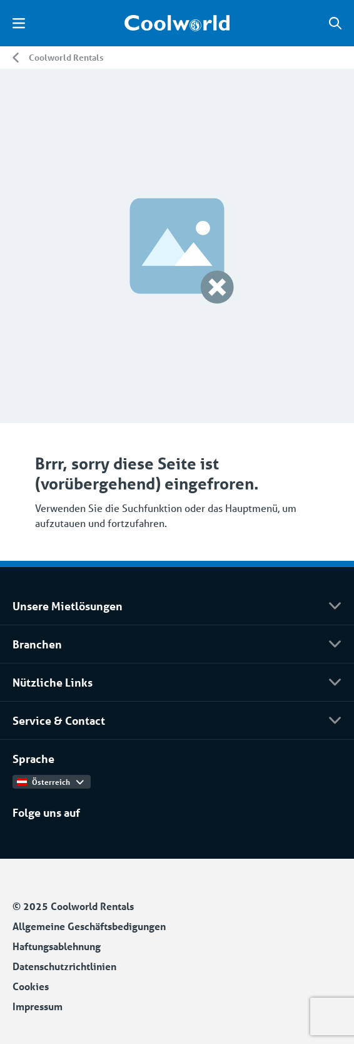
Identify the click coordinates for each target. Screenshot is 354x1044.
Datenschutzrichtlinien (64, 966)
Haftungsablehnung (57, 946)
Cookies (31, 986)
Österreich (50, 782)
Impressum (38, 1006)
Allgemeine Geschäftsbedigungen (89, 926)
